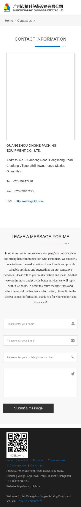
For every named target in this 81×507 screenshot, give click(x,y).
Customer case (56, 460)
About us (23, 460)
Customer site (18, 465)
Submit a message (28, 408)
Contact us (36, 465)
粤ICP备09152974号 (30, 500)
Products (38, 460)
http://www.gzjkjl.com (30, 201)
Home (9, 20)
